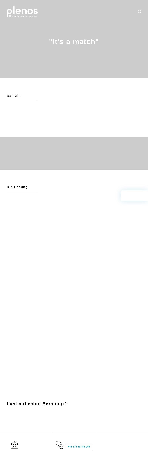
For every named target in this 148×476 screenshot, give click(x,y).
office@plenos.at (20, 452)
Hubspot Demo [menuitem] (99, 425)
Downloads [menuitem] (108, 12)
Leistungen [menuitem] (51, 12)
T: (8, 448)
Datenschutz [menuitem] (124, 430)
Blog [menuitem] (86, 12)
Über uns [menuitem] (120, 12)
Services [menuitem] (63, 12)
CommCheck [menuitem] (98, 420)
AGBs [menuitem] (120, 420)
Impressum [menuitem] (123, 425)
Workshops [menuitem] (76, 12)
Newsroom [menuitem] (95, 12)
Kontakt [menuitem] (130, 12)
